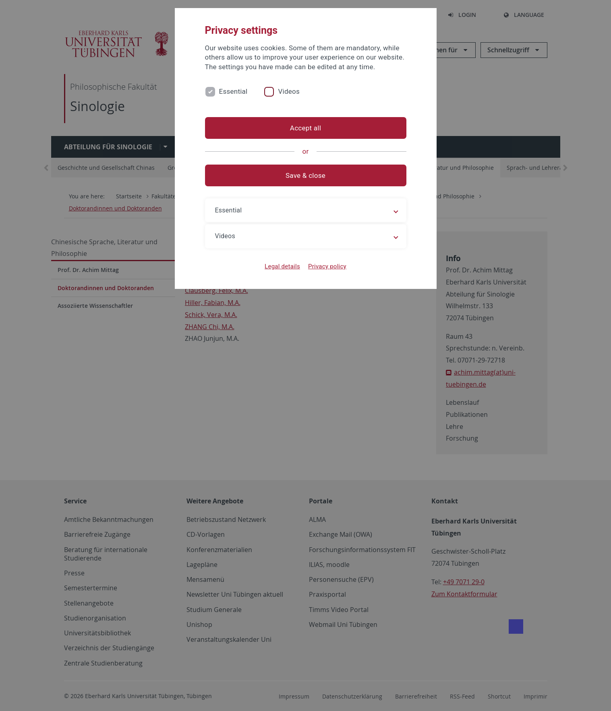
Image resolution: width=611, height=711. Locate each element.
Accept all (305, 128)
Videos (289, 91)
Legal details (282, 266)
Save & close (305, 175)
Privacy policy (327, 266)
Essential (233, 91)
